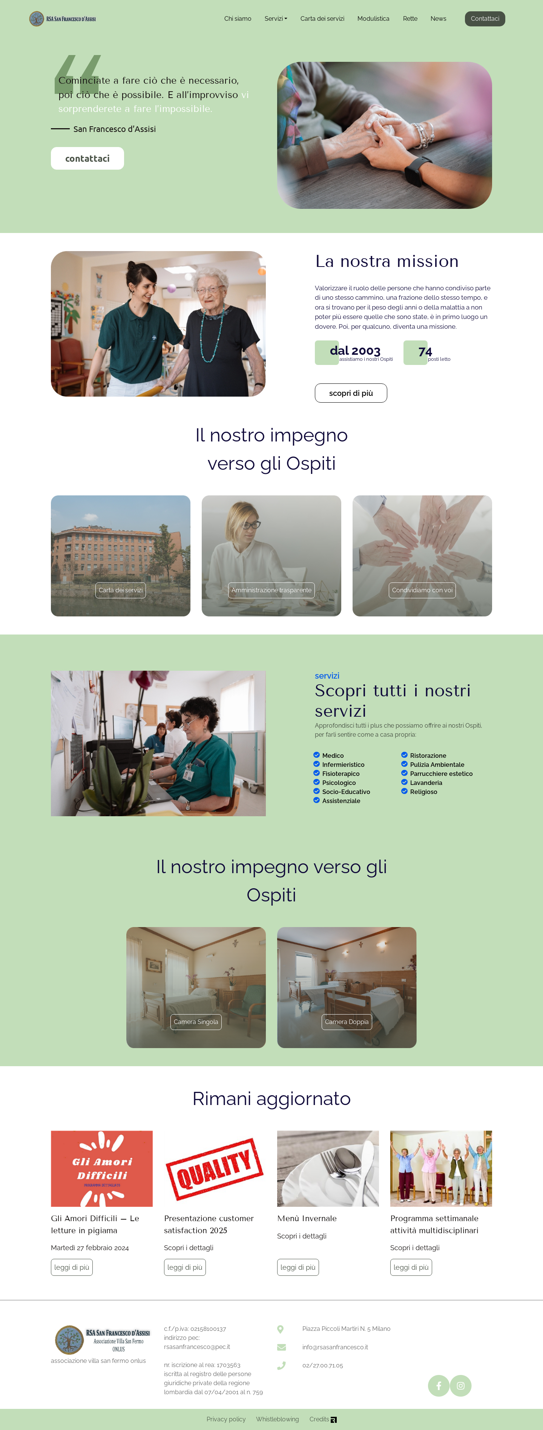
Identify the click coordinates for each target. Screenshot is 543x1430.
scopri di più (351, 393)
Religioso (423, 791)
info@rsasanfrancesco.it (335, 1347)
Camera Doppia (347, 1021)
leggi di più (71, 1267)
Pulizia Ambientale (437, 764)
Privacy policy (226, 1419)
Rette (410, 18)
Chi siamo (238, 18)
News (438, 18)
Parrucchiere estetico (441, 773)
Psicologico (339, 782)
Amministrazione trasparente (271, 590)
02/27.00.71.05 (322, 1365)
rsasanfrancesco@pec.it (197, 1346)
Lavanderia (426, 782)
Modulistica (373, 18)
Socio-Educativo (346, 791)
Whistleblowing (277, 1419)
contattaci (87, 158)
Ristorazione (428, 755)
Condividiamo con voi (422, 590)
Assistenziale (341, 801)
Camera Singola (196, 1021)
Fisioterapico (341, 773)
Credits (323, 1419)
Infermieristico (343, 764)
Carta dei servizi (322, 18)
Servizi (274, 18)
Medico (333, 755)
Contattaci (485, 18)
